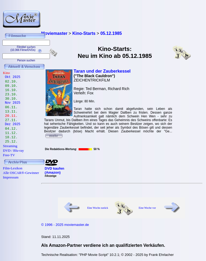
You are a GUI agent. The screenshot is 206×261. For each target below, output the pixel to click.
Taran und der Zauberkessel (102, 71)
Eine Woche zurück (97, 207)
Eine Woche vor (147, 207)
